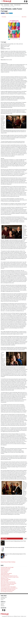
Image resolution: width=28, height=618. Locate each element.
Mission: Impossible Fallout (5, 579)
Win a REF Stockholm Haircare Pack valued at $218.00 (14, 547)
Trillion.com (15, 616)
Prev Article (3, 16)
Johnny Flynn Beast (4, 572)
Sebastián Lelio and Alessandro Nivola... (7, 590)
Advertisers (3, 605)
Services (2, 599)
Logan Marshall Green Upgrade (6, 573)
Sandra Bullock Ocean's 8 (5, 585)
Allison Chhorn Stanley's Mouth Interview (8, 581)
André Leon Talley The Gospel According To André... (10, 577)
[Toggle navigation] (2, 1)
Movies (11, 4)
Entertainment (6, 4)
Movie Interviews (17, 4)
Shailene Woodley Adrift (5, 574)
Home (2, 4)
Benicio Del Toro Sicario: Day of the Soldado (8, 583)
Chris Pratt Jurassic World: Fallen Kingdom (8, 586)
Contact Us (2, 603)
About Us (2, 604)
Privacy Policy (3, 598)
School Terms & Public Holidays (8, 561)
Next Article (24, 16)
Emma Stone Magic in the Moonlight (7, 567)
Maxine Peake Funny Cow (5, 569)
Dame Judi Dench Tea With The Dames (7, 584)
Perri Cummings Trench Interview (6, 591)
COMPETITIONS (4, 538)
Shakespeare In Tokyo (4, 578)
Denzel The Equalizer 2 (5, 570)
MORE (26, 538)
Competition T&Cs (4, 597)
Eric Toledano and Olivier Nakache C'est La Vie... (9, 575)
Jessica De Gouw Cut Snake (5, 568)
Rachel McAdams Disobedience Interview (8, 589)
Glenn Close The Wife (4, 580)
